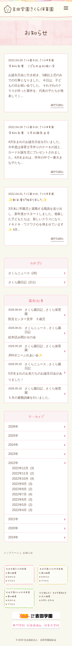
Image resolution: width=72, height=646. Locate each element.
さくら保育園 (47, 60)
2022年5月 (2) (22, 504)
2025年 (13, 435)
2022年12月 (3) (23, 468)
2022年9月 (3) (22, 483)
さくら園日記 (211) (22, 282)
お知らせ (11, 577)
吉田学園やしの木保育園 (18, 592)
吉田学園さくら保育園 (16, 569)
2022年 (13, 463)
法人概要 (45, 596)
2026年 (13, 426)
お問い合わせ (47, 600)
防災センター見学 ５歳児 (26, 319)
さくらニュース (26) (22, 273)
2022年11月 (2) (23, 473)
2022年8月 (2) (22, 489)
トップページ (11, 553)
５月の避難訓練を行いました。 (29, 397)
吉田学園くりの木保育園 (51, 569)
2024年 (13, 444)
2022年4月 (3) (22, 510)
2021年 (13, 519)
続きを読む (57, 105)
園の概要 (12, 573)
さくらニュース (35, 328)
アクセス (11, 581)
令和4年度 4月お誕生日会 (29, 133)
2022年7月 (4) (22, 494)
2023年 (13, 453)
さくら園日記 (31, 60)
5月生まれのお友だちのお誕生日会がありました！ (35, 376)
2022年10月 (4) (23, 478)
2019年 (13, 537)
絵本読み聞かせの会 (22, 337)
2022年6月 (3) (22, 499)
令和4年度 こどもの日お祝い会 (31, 66)
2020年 (13, 528)
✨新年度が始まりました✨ (27, 200)
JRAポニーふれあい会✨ (25, 355)
